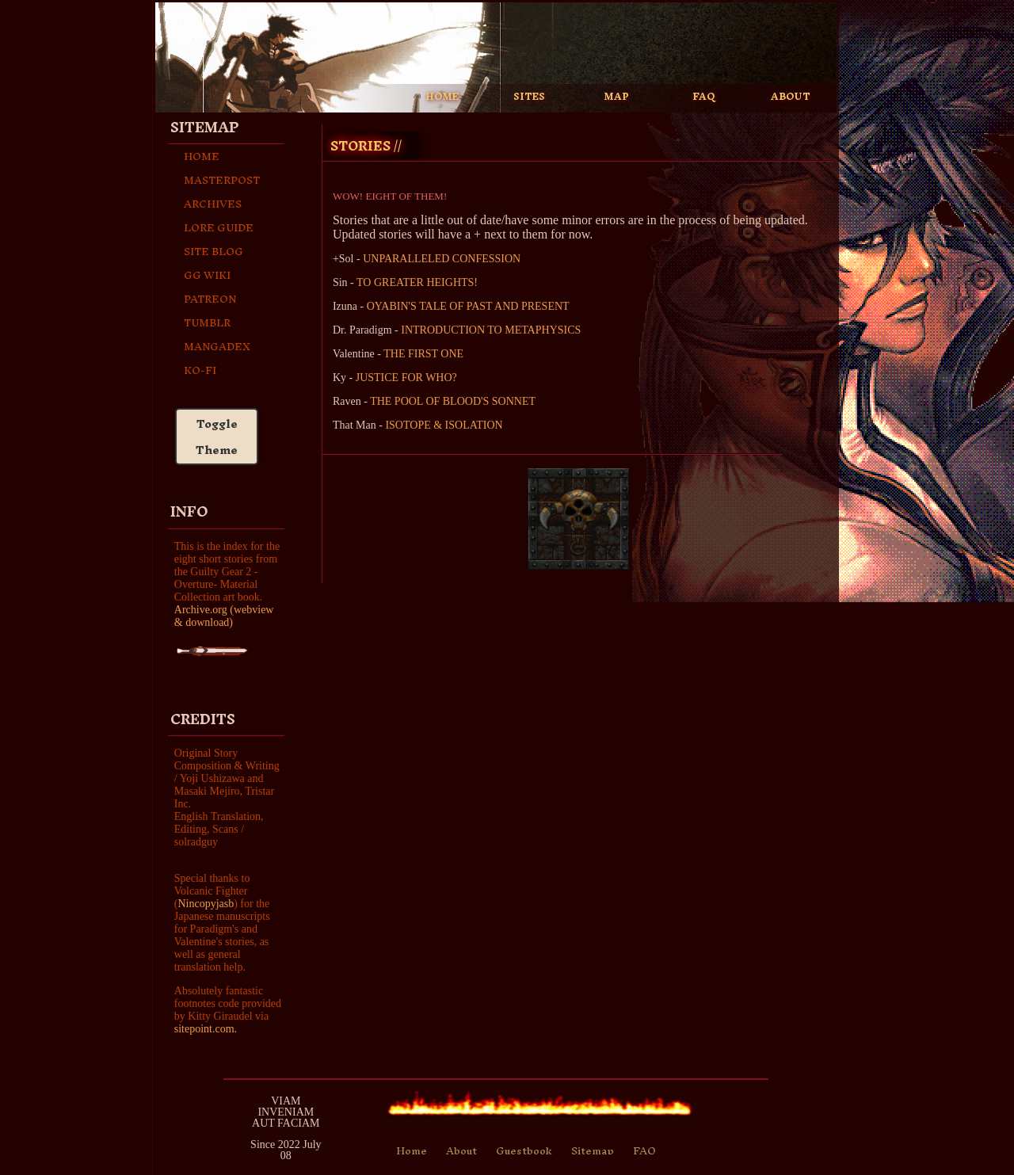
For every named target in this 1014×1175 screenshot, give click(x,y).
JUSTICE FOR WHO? (406, 377)
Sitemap (592, 1150)
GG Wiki (207, 275)
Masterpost (222, 180)
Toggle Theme (217, 436)
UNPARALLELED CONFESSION (441, 259)
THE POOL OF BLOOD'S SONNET (453, 401)
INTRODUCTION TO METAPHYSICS (491, 330)
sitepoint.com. (205, 1029)
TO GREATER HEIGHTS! (417, 282)
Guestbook (524, 1150)
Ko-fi (200, 370)
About (461, 1150)
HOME (442, 96)
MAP (616, 96)
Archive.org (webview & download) (224, 616)
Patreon (210, 299)
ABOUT (790, 96)
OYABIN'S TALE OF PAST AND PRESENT (468, 306)
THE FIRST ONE (423, 354)
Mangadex (217, 346)
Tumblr (207, 322)
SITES (529, 96)
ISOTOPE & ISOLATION (443, 425)
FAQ (703, 96)
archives (213, 204)
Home (201, 156)
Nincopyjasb (205, 904)
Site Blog (213, 251)
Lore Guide (219, 227)
